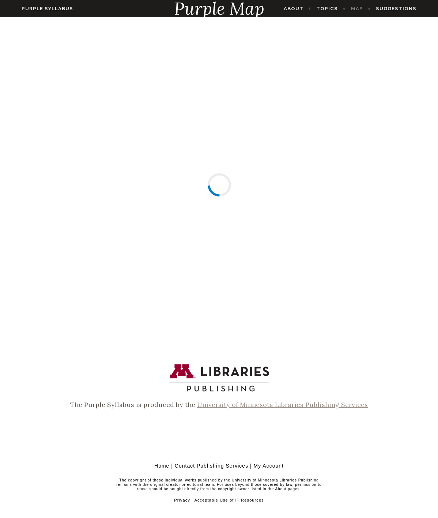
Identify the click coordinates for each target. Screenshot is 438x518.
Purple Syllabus (35, 8)
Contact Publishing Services (211, 466)
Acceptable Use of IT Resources (229, 500)
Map (369, 8)
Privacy (182, 500)
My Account (269, 466)
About (306, 8)
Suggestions (408, 8)
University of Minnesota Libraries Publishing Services (282, 404)
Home (161, 466)
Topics (339, 8)
